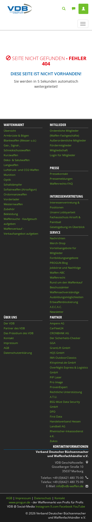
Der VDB (9, 323)
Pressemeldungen (61, 178)
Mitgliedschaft (59, 150)
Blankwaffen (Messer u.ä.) (20, 140)
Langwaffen (11, 165)
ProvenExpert (58, 387)
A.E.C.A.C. (56, 307)
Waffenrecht (57, 277)
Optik (7, 179)
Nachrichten (57, 238)
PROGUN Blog (59, 263)
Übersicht (10, 130)
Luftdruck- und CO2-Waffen (21, 170)
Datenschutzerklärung (18, 353)
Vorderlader (11, 199)
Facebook (65, 506)
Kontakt (9, 338)
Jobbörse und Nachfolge (65, 267)
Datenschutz (42, 498)
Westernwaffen (13, 204)
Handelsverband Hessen (65, 421)
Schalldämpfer (13, 184)
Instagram (43, 506)
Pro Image (56, 382)
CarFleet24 (56, 328)
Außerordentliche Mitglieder (68, 140)
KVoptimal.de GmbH (63, 362)
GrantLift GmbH (60, 348)
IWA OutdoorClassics (63, 357)
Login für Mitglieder (62, 155)
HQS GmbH (57, 353)
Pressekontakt (59, 174)
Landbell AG (57, 426)
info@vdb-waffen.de (69, 486)
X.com (54, 506)
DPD (52, 411)
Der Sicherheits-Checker (65, 338)
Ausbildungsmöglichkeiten (66, 297)
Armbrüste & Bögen (16, 135)
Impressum (11, 343)
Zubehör (9, 209)
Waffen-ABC (57, 272)
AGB (6, 348)
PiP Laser (56, 377)
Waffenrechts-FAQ (61, 183)
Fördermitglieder (61, 145)
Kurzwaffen (11, 155)
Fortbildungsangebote (64, 258)
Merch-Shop (58, 243)
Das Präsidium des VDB (18, 333)
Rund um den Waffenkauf (66, 282)
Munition (9, 175)
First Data (56, 416)
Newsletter (57, 312)
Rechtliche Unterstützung (66, 392)
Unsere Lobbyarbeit (62, 212)
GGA (52, 343)
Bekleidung (11, 214)
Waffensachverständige (64, 292)
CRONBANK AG (59, 333)
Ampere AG (57, 323)
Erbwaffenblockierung (64, 302)
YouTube (79, 506)
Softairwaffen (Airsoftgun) (20, 189)
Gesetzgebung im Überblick (67, 227)
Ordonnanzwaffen (15, 194)
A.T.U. (53, 397)
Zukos (53, 441)
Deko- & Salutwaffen (17, 160)
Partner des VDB (14, 328)
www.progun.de (19, 502)
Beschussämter (59, 287)
